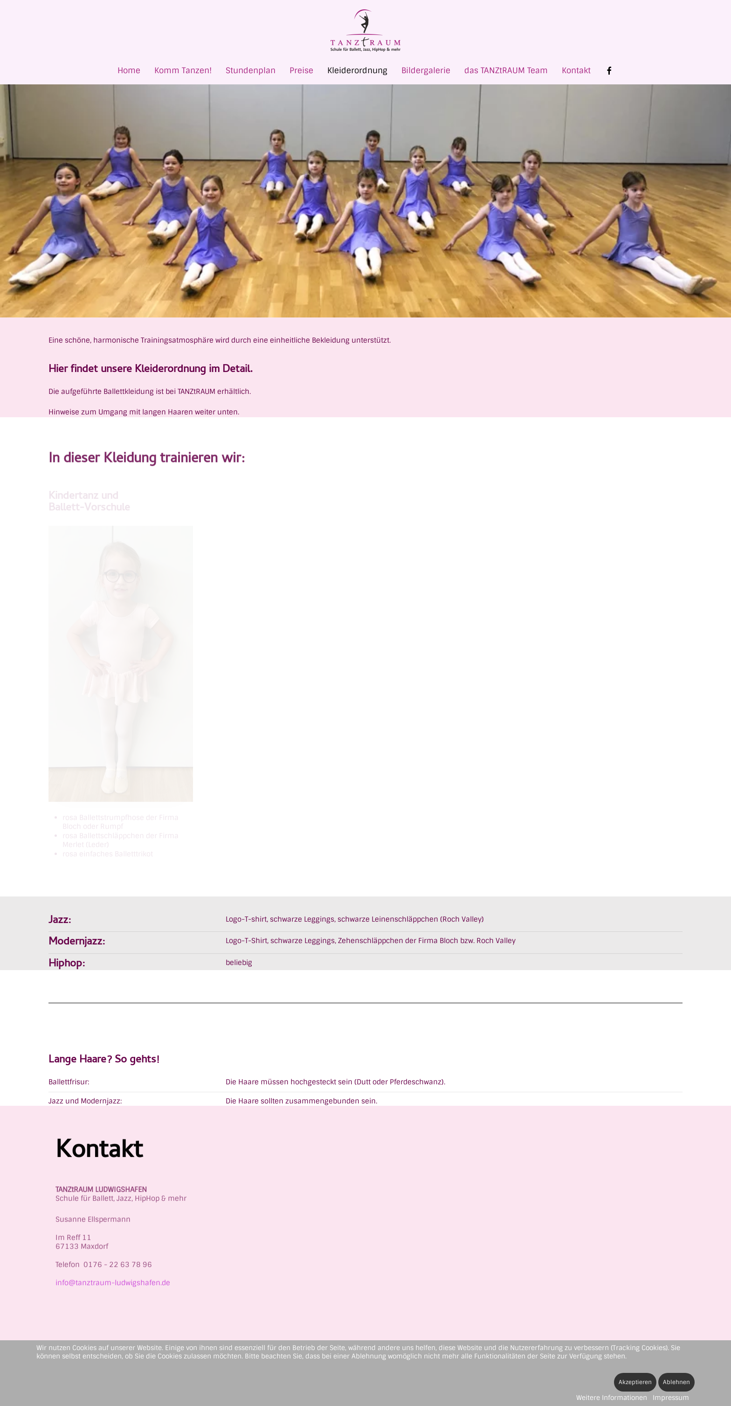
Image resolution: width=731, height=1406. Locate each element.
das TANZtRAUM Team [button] (506, 70)
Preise (301, 70)
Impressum (671, 1397)
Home (128, 70)
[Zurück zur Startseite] (365, 30)
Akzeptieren (635, 1382)
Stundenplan (251, 70)
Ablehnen (676, 1382)
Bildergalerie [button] (425, 70)
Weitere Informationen (611, 1397)
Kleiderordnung (357, 70)
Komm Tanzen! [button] (183, 70)
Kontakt (576, 70)
